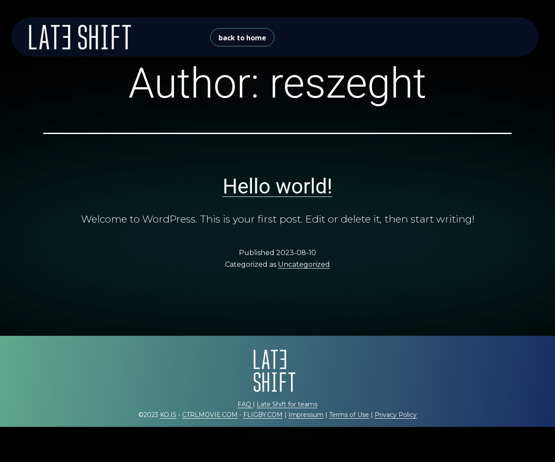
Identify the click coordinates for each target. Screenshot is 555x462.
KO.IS (168, 415)
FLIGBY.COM (263, 415)
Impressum (305, 415)
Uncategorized (304, 264)
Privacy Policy (396, 415)
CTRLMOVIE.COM (210, 415)
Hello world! (277, 186)
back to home (242, 38)
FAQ (245, 404)
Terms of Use (349, 415)
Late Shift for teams (287, 404)
